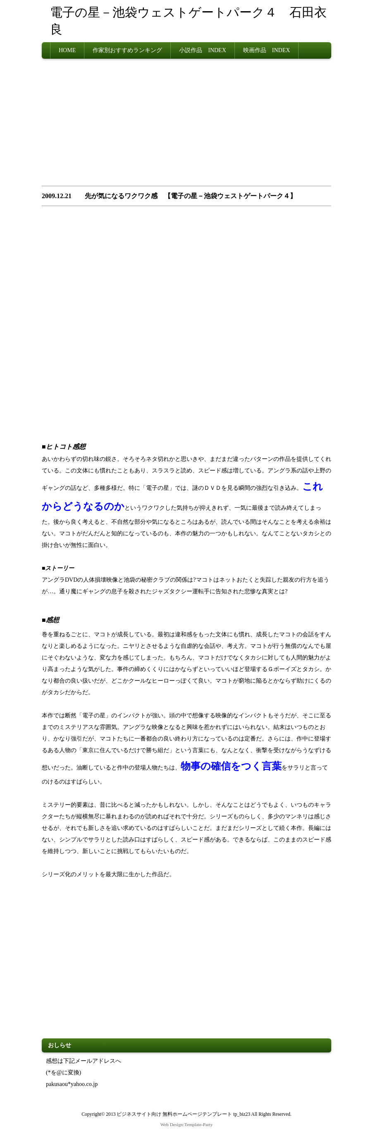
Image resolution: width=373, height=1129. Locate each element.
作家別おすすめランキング (127, 50)
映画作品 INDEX (266, 50)
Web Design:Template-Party (186, 1124)
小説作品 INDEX (202, 50)
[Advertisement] (186, 125)
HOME (67, 50)
